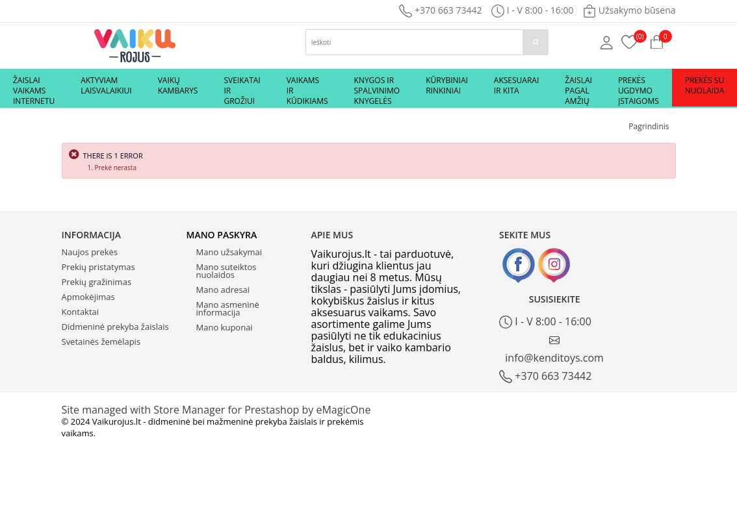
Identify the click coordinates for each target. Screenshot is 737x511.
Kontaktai (80, 312)
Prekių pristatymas (98, 267)
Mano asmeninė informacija (227, 308)
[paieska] (536, 42)
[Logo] (134, 44)
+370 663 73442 (440, 10)
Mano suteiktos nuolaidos (226, 271)
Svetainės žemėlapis (101, 341)
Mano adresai (223, 289)
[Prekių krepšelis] (629, 40)
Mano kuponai (224, 327)
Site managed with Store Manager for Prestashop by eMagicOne (216, 410)
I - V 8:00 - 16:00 (545, 321)
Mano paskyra (222, 235)
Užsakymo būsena (629, 10)
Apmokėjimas (88, 297)
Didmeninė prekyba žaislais (115, 326)
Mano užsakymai (229, 252)
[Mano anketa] (606, 41)
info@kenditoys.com (554, 349)
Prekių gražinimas (97, 282)
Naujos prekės (90, 252)
